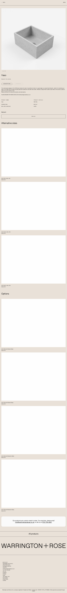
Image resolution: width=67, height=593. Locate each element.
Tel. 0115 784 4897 (6, 570)
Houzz (4, 575)
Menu (64, 2)
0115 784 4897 (47, 522)
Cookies (4, 580)
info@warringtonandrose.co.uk (24, 94)
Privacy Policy (5, 579)
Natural (33, 116)
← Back (3, 2)
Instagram (4, 572)
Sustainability (5, 577)
